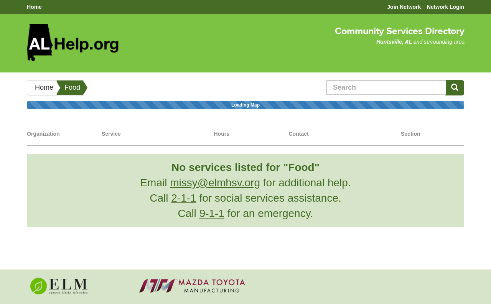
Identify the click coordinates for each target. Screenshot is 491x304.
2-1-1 (183, 198)
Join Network (404, 7)
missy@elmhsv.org (215, 183)
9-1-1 (211, 213)
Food (72, 87)
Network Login (445, 7)
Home (34, 7)
